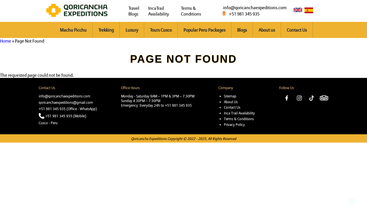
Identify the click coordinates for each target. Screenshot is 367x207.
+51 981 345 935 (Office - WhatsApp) (68, 108)
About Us (231, 101)
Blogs (242, 30)
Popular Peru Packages (204, 30)
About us (267, 30)
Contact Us (297, 30)
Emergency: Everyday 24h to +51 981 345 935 (156, 105)
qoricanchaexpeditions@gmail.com (66, 102)
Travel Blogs (133, 11)
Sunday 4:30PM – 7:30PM (140, 100)
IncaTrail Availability (158, 11)
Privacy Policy (234, 124)
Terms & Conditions (191, 11)
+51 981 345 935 (244, 14)
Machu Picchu (73, 30)
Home (5, 41)
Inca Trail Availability (239, 113)
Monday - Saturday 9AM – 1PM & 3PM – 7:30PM (157, 96)
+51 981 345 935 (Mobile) (65, 116)
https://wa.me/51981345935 (351, 188)
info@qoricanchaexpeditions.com (254, 7)
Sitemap (230, 96)
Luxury (132, 30)
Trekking (106, 30)
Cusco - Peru (48, 122)
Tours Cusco (161, 30)
